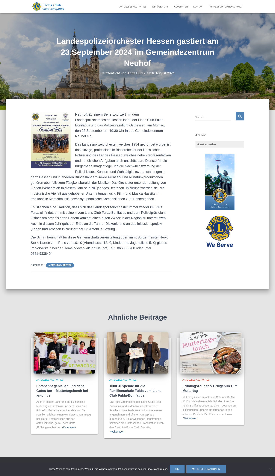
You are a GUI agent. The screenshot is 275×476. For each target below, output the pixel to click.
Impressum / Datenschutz (225, 6)
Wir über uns (160, 6)
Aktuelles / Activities (133, 6)
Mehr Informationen (206, 469)
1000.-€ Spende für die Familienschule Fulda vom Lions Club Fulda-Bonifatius (135, 390)
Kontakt (198, 6)
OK (177, 469)
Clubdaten (181, 6)
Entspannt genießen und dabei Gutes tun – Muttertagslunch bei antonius (62, 390)
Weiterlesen (69, 427)
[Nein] (270, 469)
